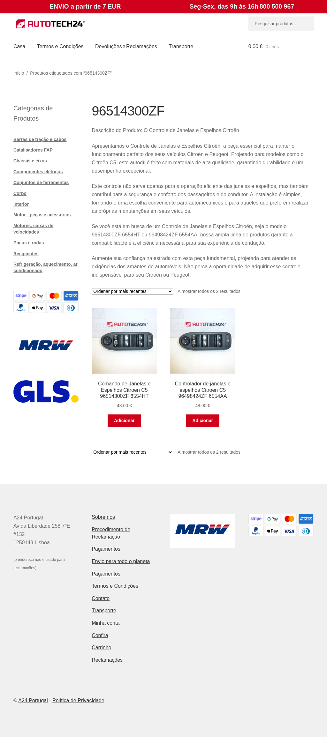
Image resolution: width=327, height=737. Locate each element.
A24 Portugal (33, 700)
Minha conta (105, 623)
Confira (100, 635)
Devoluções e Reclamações (126, 46)
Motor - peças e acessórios (42, 214)
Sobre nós (103, 517)
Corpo (20, 193)
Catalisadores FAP (33, 150)
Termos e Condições (60, 46)
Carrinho (101, 647)
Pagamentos (106, 549)
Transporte (181, 46)
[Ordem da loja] (132, 291)
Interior (21, 204)
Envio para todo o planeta (121, 561)
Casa (19, 46)
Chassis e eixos (30, 160)
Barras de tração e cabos (40, 139)
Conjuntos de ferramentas (41, 182)
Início (18, 73)
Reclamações (107, 660)
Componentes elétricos (38, 171)
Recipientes (26, 253)
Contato (101, 598)
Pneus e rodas (28, 242)
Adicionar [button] (124, 420)
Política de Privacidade (78, 700)
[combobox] (281, 24)
